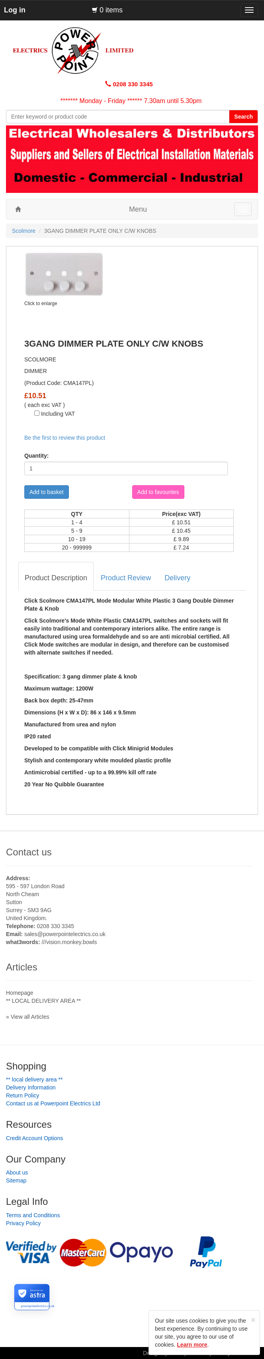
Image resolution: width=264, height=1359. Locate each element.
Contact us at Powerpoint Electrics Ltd (53, 1103)
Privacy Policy (23, 1223)
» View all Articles (27, 1017)
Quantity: (36, 455)
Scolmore (23, 231)
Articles (21, 967)
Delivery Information (31, 1087)
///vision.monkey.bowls (69, 942)
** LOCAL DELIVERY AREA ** (43, 1001)
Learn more (192, 1344)
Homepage (19, 993)
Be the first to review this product (64, 437)
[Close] (253, 1319)
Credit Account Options (34, 1138)
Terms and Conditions (33, 1215)
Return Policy (22, 1095)
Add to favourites (158, 492)
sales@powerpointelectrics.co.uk (65, 934)
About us (17, 1172)
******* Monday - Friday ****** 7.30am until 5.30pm (131, 100)
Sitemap (16, 1180)
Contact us (29, 852)
